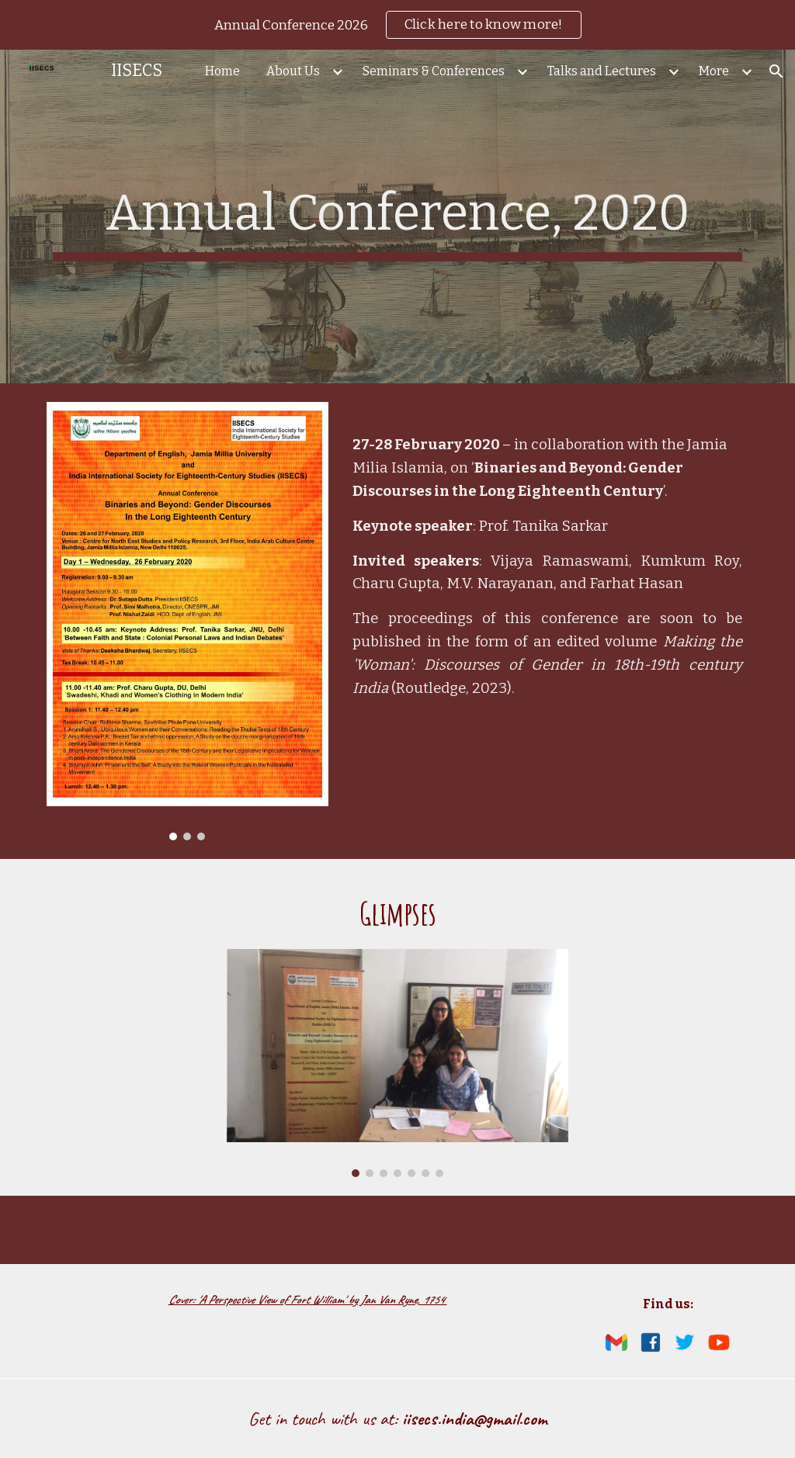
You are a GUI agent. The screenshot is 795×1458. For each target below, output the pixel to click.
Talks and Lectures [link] (601, 71)
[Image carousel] (187, 621)
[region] (397, 25)
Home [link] (222, 71)
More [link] (714, 71)
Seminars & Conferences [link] (434, 71)
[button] (776, 71)
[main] (398, 216)
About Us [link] (293, 71)
